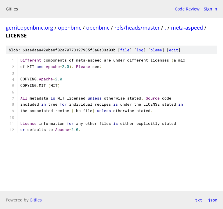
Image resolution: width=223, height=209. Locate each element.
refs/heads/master (137, 27)
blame (156, 50)
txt (198, 200)
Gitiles (36, 200)
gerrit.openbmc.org (29, 27)
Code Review (187, 9)
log (139, 50)
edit (173, 50)
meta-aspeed (187, 27)
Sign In (210, 9)
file (125, 50)
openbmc (69, 27)
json (212, 200)
